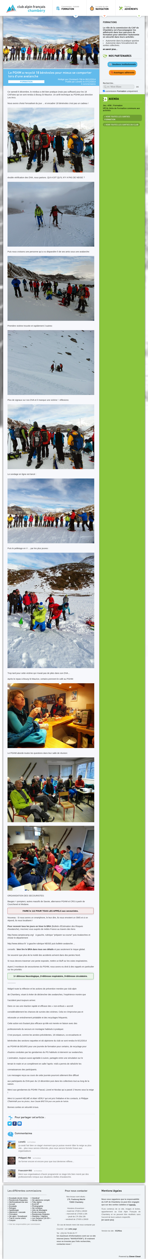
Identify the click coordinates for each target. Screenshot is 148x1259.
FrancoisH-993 (25, 1170)
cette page (72, 1229)
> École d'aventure (38, 1212)
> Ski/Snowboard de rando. (19, 1202)
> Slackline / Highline (39, 1216)
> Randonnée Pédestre (40, 1214)
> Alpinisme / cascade (16, 1212)
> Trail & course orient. (17, 1218)
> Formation (12, 1214)
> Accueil (11, 1204)
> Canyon (11, 1220)
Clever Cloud (134, 1256)
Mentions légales (111, 1191)
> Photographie (36, 1206)
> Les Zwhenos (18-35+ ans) (42, 1218)
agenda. (132, 1205)
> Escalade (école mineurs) (19, 1198)
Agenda (114, 99)
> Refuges (12, 1208)
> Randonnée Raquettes (18, 1200)
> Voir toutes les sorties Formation (117, 118)
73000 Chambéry (76, 1202)
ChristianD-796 (76, 79)
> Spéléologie (13, 1210)
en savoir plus (109, 49)
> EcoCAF (34, 1204)
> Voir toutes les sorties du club (121, 125)
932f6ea (118, 1231)
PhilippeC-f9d (24, 1158)
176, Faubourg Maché (76, 1199)
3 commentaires (88, 84)
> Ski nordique (36, 1208)
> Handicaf (34, 1198)
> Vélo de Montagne (38, 1210)
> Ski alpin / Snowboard (17, 1216)
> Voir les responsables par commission (24, 1224)
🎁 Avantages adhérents (122, 72)
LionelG (79, 82)
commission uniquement (121, 91)
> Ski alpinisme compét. (40, 1200)
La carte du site (101, 8)
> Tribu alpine (36, 1202)
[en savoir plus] (107, 1220)
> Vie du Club (36, 1220)
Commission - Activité (70, 8)
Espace (131, 8)
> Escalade (12, 1206)
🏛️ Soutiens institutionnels (122, 64)
